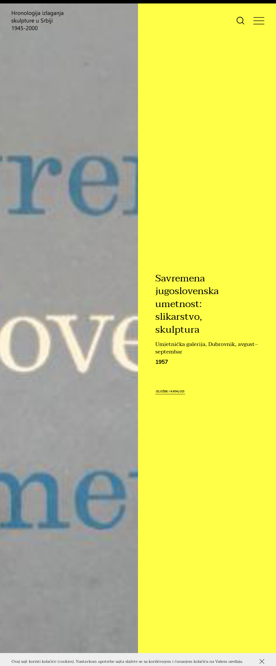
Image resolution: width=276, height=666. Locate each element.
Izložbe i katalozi (170, 391)
